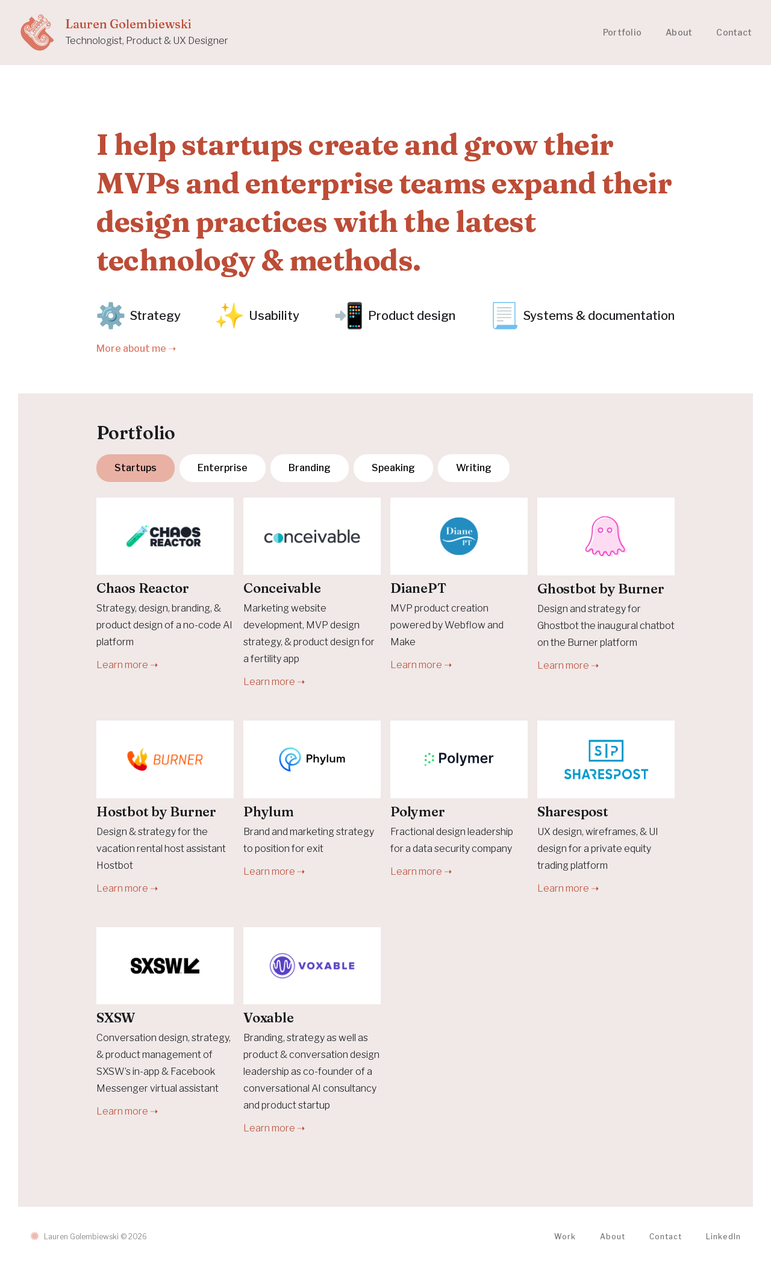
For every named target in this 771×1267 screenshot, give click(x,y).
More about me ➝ (136, 348)
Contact (734, 32)
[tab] (135, 468)
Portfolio (622, 32)
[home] (123, 32)
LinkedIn (723, 1236)
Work (565, 1236)
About (679, 32)
